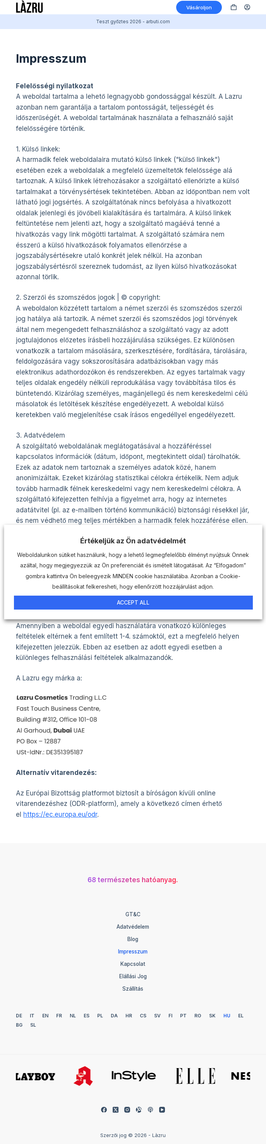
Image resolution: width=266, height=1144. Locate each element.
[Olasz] (32, 1015)
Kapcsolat (132, 964)
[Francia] (59, 1015)
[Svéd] (157, 1015)
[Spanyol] (86, 1015)
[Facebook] (104, 1110)
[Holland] (73, 1015)
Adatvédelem (133, 927)
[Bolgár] (19, 1025)
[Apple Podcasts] (150, 1110)
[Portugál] (183, 1015)
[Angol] (45, 1015)
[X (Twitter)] (115, 1110)
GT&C (133, 914)
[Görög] (241, 1015)
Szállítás (132, 989)
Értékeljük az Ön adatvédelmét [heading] (133, 541)
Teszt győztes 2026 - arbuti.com (133, 21)
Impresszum (133, 951)
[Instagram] (127, 1110)
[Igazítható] (139, 1110)
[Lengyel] (100, 1015)
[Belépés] (247, 7)
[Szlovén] (33, 1025)
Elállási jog (133, 976)
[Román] (197, 1015)
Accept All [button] (133, 602)
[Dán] (114, 1015)
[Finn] (170, 1015)
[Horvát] (128, 1015)
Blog (132, 939)
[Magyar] (226, 1015)
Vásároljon (199, 7)
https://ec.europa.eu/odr (60, 814)
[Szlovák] (212, 1015)
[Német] (19, 1015)
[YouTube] (162, 1110)
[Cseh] (143, 1015)
